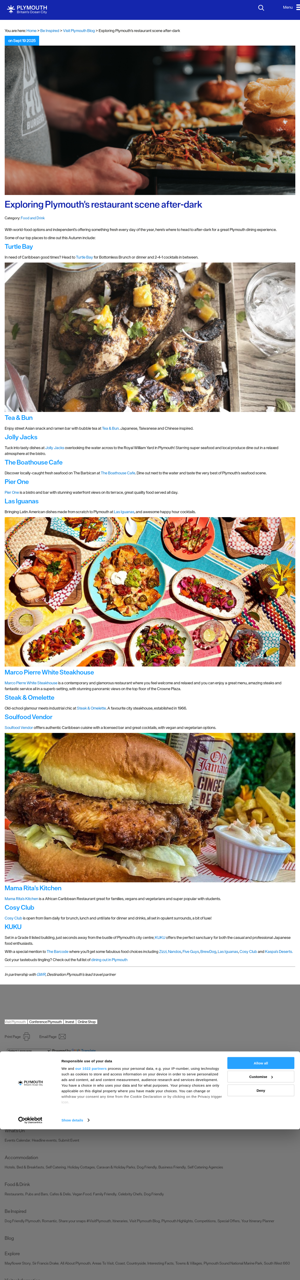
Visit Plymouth (15, 1022)
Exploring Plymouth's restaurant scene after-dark (103, 204)
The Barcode (57, 951)
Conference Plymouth (45, 1022)
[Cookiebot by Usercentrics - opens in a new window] (30, 1270)
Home (31, 30)
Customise (261, 1228)
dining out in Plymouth (109, 959)
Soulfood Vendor (19, 727)
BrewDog (208, 951)
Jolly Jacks (54, 447)
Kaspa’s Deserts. (279, 951)
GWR (41, 974)
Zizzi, (163, 951)
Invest (69, 1022)
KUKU (160, 937)
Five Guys (191, 951)
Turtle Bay (84, 257)
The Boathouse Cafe (118, 473)
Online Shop (87, 1022)
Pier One (12, 492)
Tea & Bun (110, 428)
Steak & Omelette (91, 708)
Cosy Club (13, 918)
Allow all (261, 1214)
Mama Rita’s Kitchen (21, 898)
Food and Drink (33, 218)
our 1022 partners (91, 1219)
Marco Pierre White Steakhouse (31, 682)
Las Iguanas (124, 511)
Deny (261, 1241)
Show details (72, 1271)
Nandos (174, 951)
